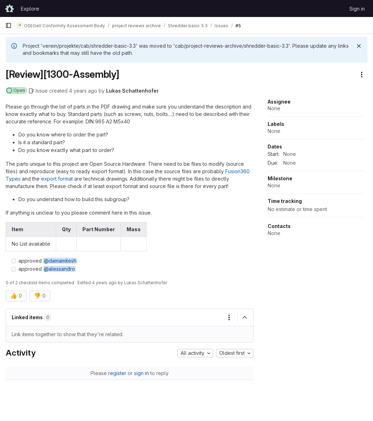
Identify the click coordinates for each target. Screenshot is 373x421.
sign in (141, 373)
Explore (30, 9)
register (117, 373)
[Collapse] (244, 317)
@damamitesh (60, 261)
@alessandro (59, 269)
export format (57, 179)
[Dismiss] (359, 46)
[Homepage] (9, 8)
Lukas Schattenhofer (132, 91)
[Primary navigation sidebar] (8, 25)
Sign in (357, 9)
